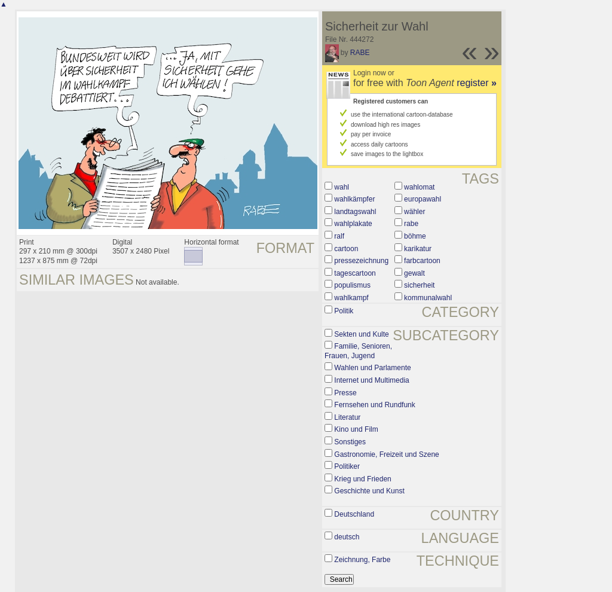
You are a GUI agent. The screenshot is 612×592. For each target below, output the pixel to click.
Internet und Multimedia (371, 380)
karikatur (418, 249)
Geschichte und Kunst (369, 491)
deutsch (346, 537)
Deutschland (354, 514)
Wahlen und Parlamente (372, 368)
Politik (343, 311)
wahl (341, 187)
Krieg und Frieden (362, 479)
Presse (345, 393)
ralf (339, 236)
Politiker (347, 466)
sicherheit (419, 285)
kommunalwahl (428, 298)
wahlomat (419, 187)
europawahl (422, 199)
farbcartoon (422, 261)
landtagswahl (355, 211)
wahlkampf (351, 298)
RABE (360, 52)
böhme (415, 236)
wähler (414, 211)
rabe (411, 223)
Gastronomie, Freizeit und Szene (386, 454)
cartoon (346, 249)
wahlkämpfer (354, 199)
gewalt (414, 273)
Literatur (347, 417)
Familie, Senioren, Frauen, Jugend (358, 351)
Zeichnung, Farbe (362, 560)
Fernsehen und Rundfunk (374, 405)
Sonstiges (350, 442)
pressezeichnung (361, 261)
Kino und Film (356, 429)
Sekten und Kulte (361, 334)
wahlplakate (353, 223)
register (477, 83)
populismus (352, 285)
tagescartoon (354, 273)
